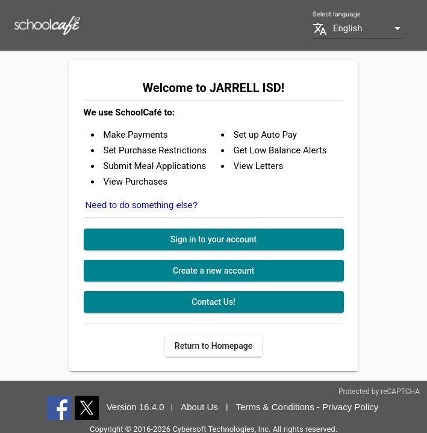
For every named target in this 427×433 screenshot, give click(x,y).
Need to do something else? (142, 205)
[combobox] (368, 28)
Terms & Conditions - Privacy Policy (307, 407)
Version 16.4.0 (135, 407)
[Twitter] (87, 407)
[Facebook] (59, 407)
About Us (199, 407)
